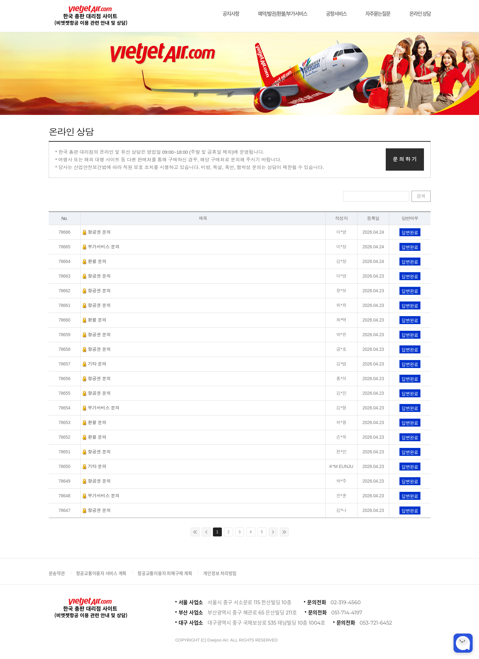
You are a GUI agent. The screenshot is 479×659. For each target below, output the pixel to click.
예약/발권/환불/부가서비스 (282, 10)
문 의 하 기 (405, 159)
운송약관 (57, 573)
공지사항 (230, 10)
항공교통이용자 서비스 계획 (101, 573)
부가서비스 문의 (101, 246)
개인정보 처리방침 (219, 573)
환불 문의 (94, 261)
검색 (421, 196)
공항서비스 (336, 10)
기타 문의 (94, 363)
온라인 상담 (420, 10)
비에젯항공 (90, 16)
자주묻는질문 (377, 10)
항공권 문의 (97, 232)
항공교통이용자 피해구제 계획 (164, 573)
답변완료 (410, 232)
